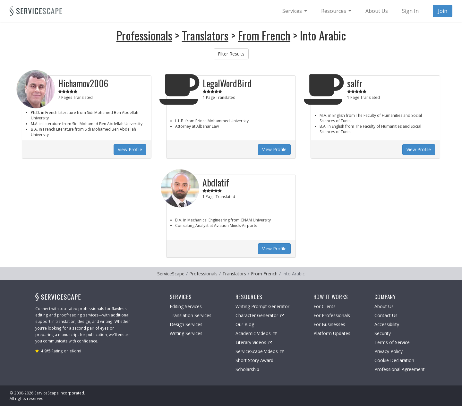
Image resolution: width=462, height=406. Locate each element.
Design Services (186, 324)
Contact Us (386, 315)
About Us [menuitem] (376, 10)
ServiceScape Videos (259, 351)
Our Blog (244, 324)
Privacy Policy (388, 351)
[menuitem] (294, 11)
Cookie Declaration (394, 360)
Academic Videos (256, 333)
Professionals (144, 35)
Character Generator (259, 315)
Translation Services (190, 315)
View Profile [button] (130, 149)
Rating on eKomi (61, 350)
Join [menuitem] (442, 10)
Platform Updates (331, 333)
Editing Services (186, 306)
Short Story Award (254, 360)
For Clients (324, 306)
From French (264, 35)
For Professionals (331, 315)
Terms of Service (392, 342)
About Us (384, 306)
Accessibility (386, 324)
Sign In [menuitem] (410, 10)
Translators (205, 35)
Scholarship (247, 369)
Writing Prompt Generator (262, 306)
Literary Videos (253, 342)
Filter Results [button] (231, 54)
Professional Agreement (399, 369)
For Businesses (329, 324)
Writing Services (186, 333)
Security (382, 333)
